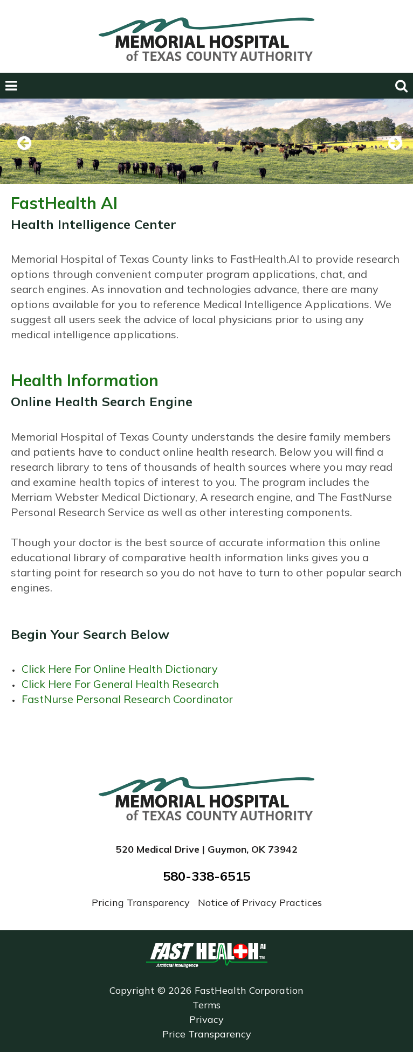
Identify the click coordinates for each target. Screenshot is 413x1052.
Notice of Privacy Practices (260, 902)
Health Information (85, 380)
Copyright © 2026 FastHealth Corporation (206, 990)
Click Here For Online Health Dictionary (120, 668)
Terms (206, 1005)
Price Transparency (206, 1034)
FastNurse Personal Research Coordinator (127, 699)
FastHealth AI (64, 203)
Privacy (206, 1019)
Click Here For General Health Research (120, 684)
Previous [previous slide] (24, 157)
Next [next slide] (391, 157)
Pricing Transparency (142, 902)
